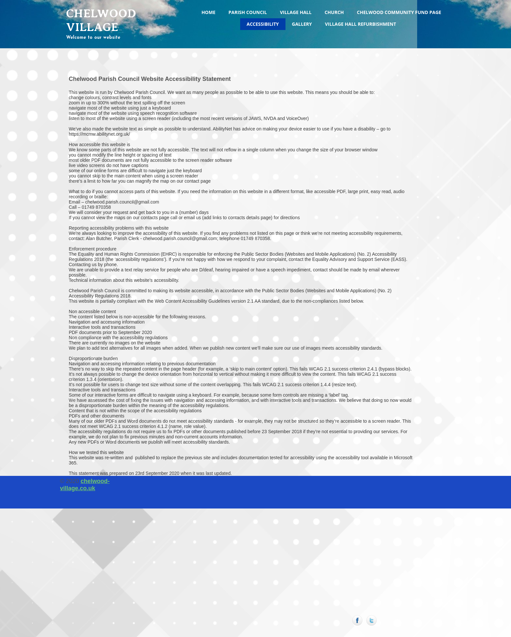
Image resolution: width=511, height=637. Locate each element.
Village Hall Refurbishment (360, 24)
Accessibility (263, 24)
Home (208, 12)
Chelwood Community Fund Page (399, 12)
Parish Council (247, 12)
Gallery (302, 24)
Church (334, 12)
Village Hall (296, 12)
